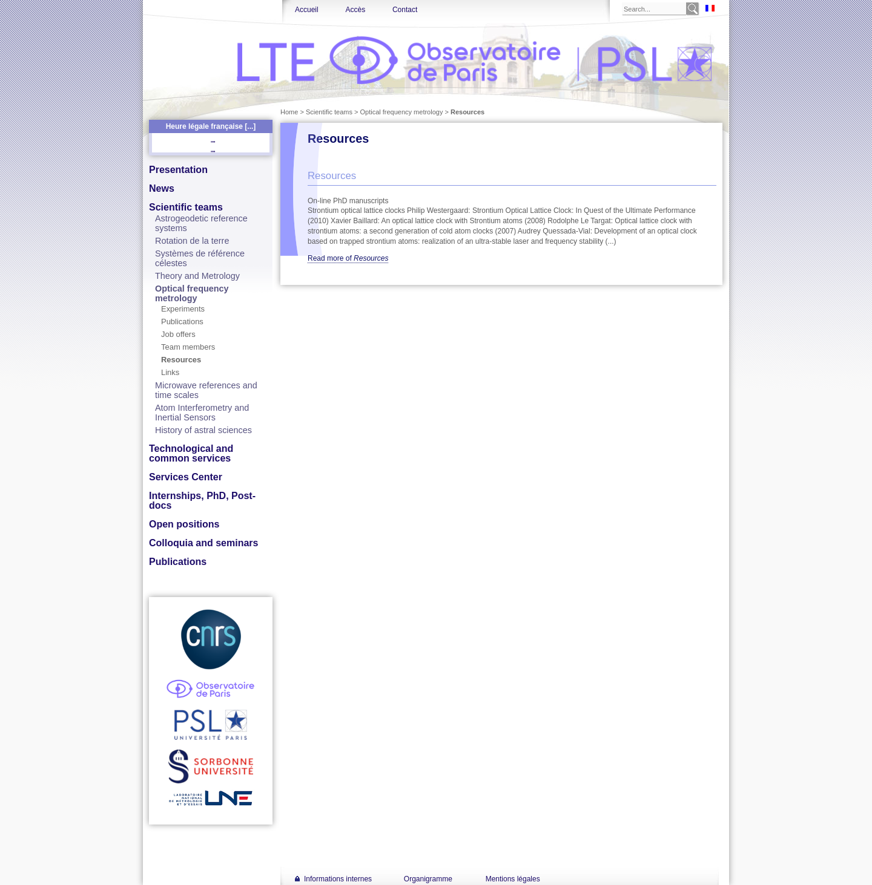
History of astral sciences (203, 430)
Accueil (307, 9)
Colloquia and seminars (203, 543)
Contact (404, 9)
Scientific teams (186, 207)
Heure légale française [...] (211, 126)
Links (170, 372)
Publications (182, 321)
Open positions (184, 524)
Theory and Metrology (197, 276)
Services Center (185, 477)
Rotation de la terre (192, 241)
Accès (355, 9)
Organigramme (428, 879)
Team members (188, 346)
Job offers (178, 334)
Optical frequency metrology (192, 293)
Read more (348, 258)
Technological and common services (191, 453)
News (161, 188)
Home (289, 112)
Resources (181, 359)
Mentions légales (513, 879)
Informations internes (338, 879)
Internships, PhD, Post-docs (202, 501)
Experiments (183, 308)
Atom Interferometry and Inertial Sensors (202, 412)
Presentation (178, 170)
